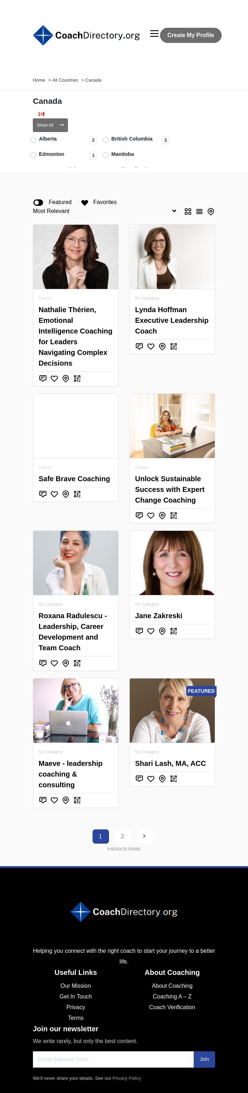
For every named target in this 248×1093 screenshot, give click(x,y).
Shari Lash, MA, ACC (170, 763)
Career (45, 298)
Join (204, 1059)
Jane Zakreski (158, 616)
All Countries (65, 80)
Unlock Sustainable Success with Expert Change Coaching (170, 489)
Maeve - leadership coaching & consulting (71, 774)
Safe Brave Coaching (74, 479)
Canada (93, 80)
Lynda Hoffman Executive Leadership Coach (172, 320)
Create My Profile (191, 35)
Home (39, 80)
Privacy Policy (127, 1078)
